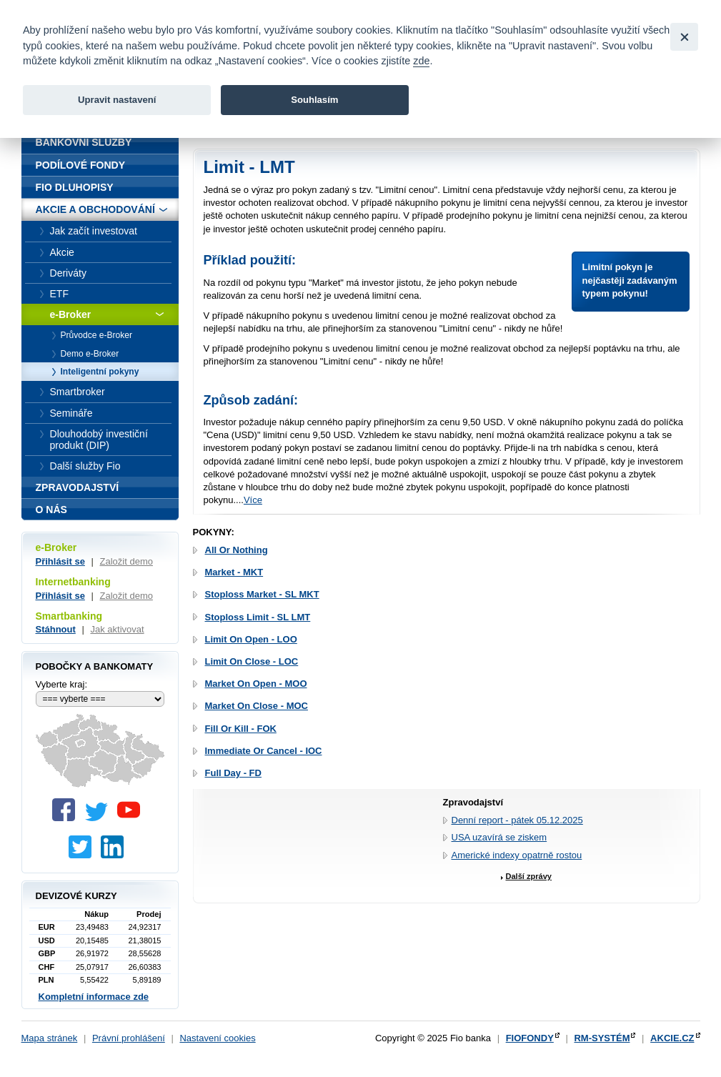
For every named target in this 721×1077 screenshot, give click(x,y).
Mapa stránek (49, 1038)
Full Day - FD (233, 773)
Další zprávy (529, 876)
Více (253, 500)
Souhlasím (314, 99)
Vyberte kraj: (62, 684)
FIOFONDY (530, 1038)
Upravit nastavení (117, 99)
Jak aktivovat (117, 629)
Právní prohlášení (128, 1038)
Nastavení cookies (217, 1038)
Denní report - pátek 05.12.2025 (517, 820)
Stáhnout (56, 629)
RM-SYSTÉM (602, 1038)
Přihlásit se (60, 561)
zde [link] (421, 60)
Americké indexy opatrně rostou (517, 855)
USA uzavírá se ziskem (499, 837)
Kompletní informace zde (94, 996)
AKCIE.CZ (672, 1038)
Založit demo (126, 561)
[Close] (684, 37)
